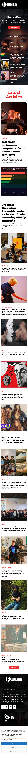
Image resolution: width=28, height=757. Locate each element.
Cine (3, 524)
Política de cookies (12, 755)
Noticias (13, 42)
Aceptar (14, 743)
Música (4, 612)
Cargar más (14, 667)
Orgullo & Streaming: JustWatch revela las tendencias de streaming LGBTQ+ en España (17, 56)
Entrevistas (5, 434)
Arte (3, 350)
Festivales (13, 62)
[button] (26, 727)
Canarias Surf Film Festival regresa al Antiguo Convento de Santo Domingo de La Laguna (18, 66)
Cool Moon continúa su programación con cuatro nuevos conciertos (17, 46)
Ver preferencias (14, 751)
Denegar (14, 747)
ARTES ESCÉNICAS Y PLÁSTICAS (15, 72)
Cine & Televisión (14, 51)
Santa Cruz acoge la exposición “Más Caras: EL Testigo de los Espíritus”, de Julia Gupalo (13, 354)
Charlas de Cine (6, 567)
